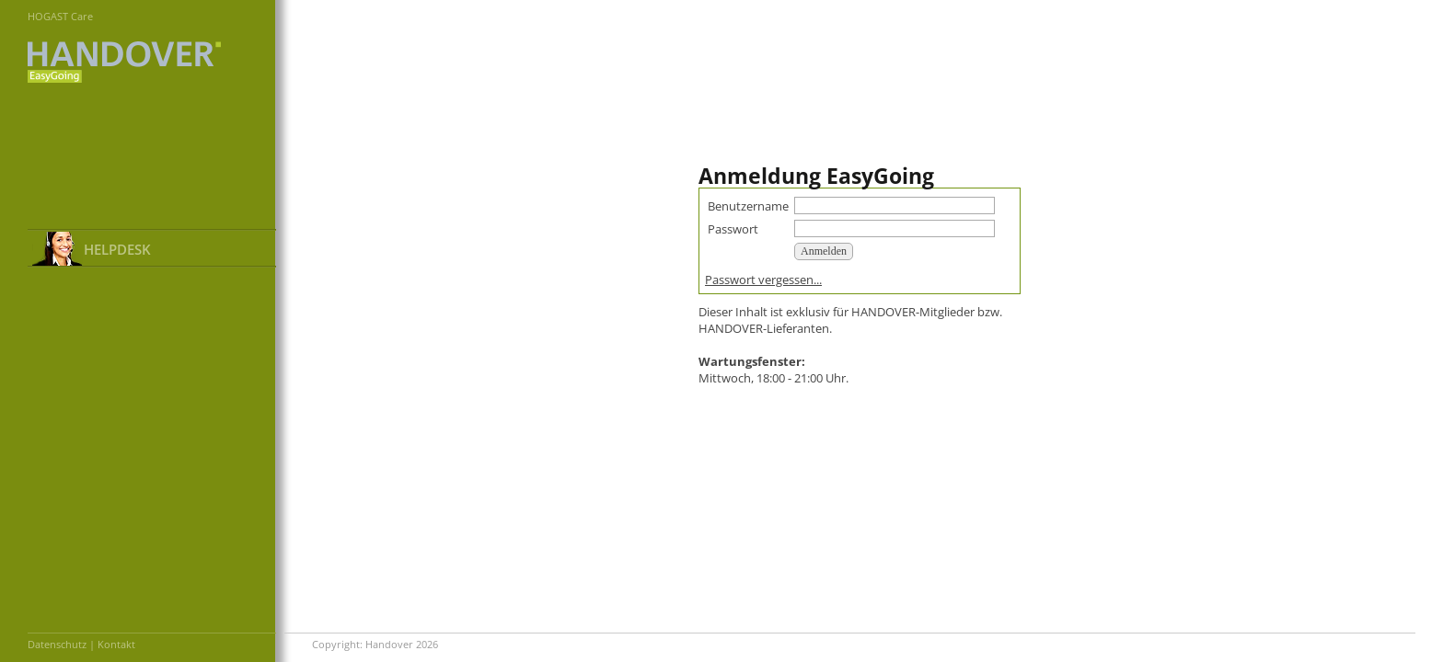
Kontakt (116, 644)
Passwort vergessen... (763, 279)
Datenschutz (57, 644)
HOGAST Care (60, 16)
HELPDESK (117, 249)
